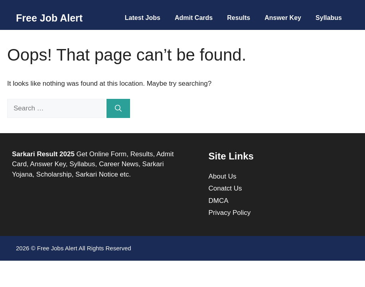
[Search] (118, 108)
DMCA (219, 200)
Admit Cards (194, 17)
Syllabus (329, 17)
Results (238, 17)
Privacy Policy (230, 212)
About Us (223, 176)
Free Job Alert (49, 18)
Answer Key (282, 17)
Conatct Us (225, 188)
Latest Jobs (142, 17)
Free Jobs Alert (57, 248)
